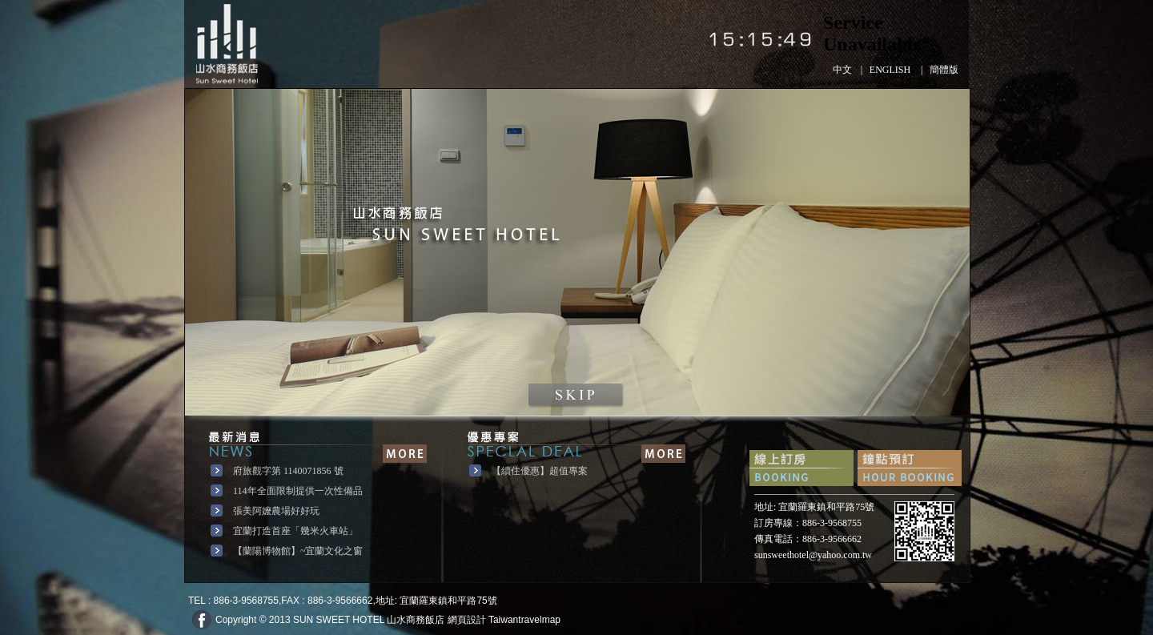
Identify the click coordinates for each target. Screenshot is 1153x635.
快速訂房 (801, 468)
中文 (842, 69)
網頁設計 (467, 619)
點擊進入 (577, 396)
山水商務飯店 (227, 44)
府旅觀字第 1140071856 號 (288, 470)
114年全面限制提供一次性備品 (298, 490)
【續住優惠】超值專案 (540, 470)
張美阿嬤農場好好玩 (276, 510)
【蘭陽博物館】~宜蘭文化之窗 (298, 551)
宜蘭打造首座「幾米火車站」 (295, 531)
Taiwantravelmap (524, 619)
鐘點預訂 (910, 468)
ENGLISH (890, 69)
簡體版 (944, 69)
